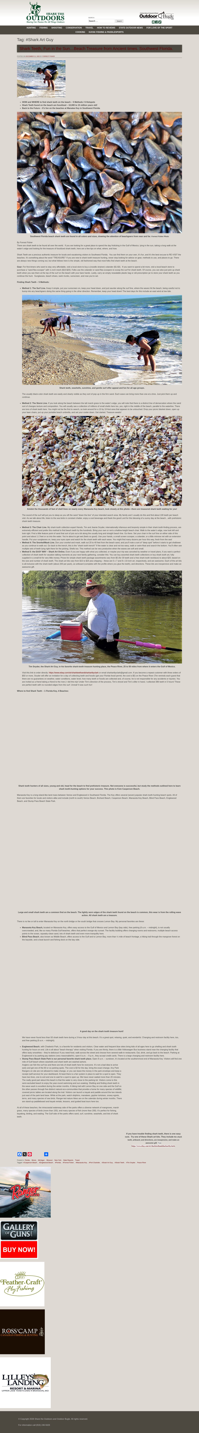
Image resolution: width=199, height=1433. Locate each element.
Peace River (141, 1163)
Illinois (34, 1160)
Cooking (80, 32)
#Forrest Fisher (68, 1163)
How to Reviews (106, 28)
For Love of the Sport (159, 28)
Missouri (49, 1160)
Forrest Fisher (48, 56)
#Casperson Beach (30, 1163)
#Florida (58, 1163)
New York (57, 1160)
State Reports (68, 1160)
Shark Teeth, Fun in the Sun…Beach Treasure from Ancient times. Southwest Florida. (96, 48)
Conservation (74, 28)
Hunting (31, 28)
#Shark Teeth (119, 1163)
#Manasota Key (81, 1163)
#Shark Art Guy (107, 1163)
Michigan (41, 1160)
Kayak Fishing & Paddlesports (106, 32)
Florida (27, 1160)
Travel (89, 28)
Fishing (43, 28)
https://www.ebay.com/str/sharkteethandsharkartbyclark (73, 673)
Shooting (56, 28)
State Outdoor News (131, 28)
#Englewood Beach (46, 1163)
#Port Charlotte (94, 1163)
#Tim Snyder (130, 1163)
